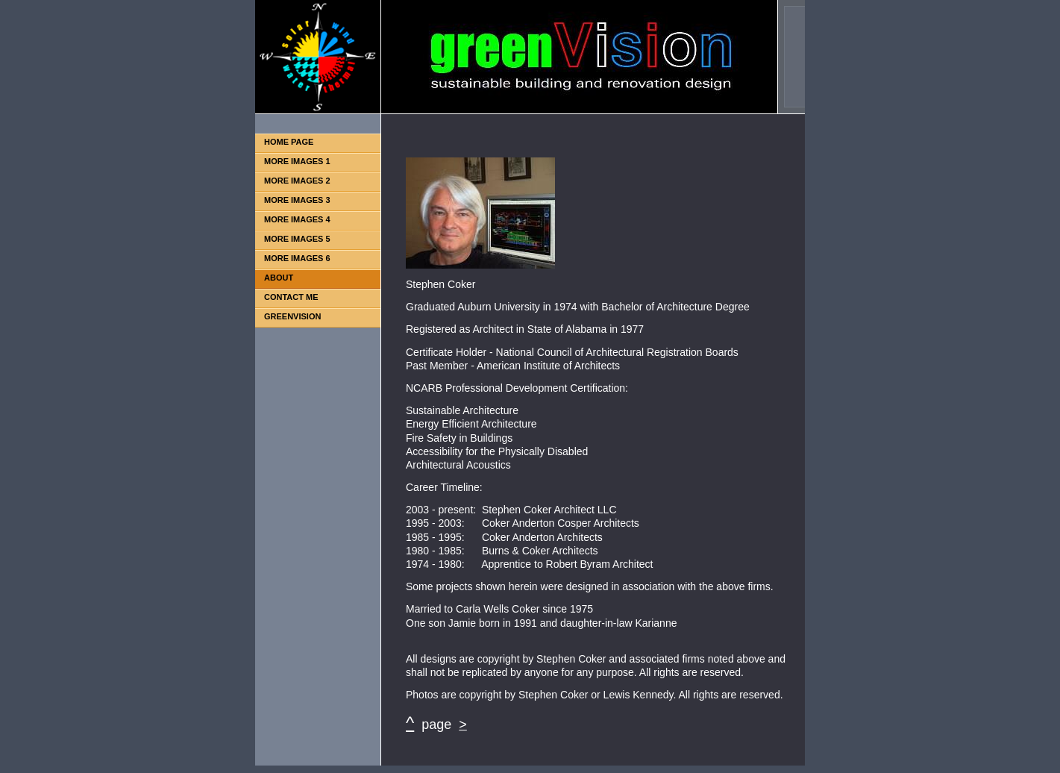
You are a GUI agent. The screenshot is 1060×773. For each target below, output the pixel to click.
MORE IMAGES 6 (297, 258)
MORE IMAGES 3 (297, 199)
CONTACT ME (291, 296)
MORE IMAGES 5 (297, 238)
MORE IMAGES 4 (297, 219)
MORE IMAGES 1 (297, 161)
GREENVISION (292, 316)
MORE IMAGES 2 (297, 180)
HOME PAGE (288, 141)
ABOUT (278, 277)
